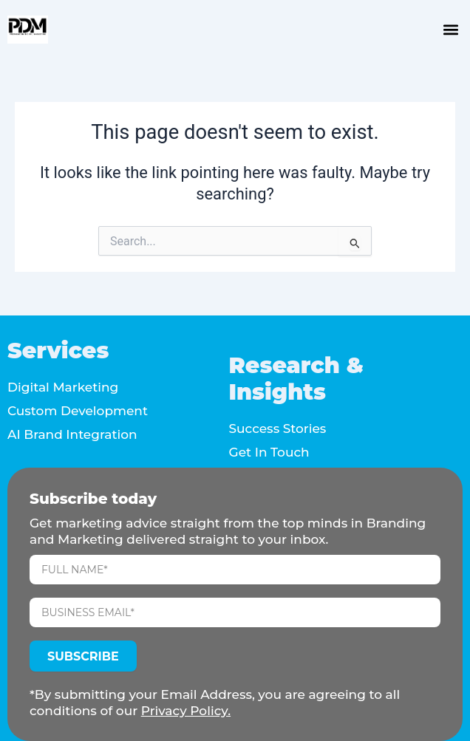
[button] (450, 30)
